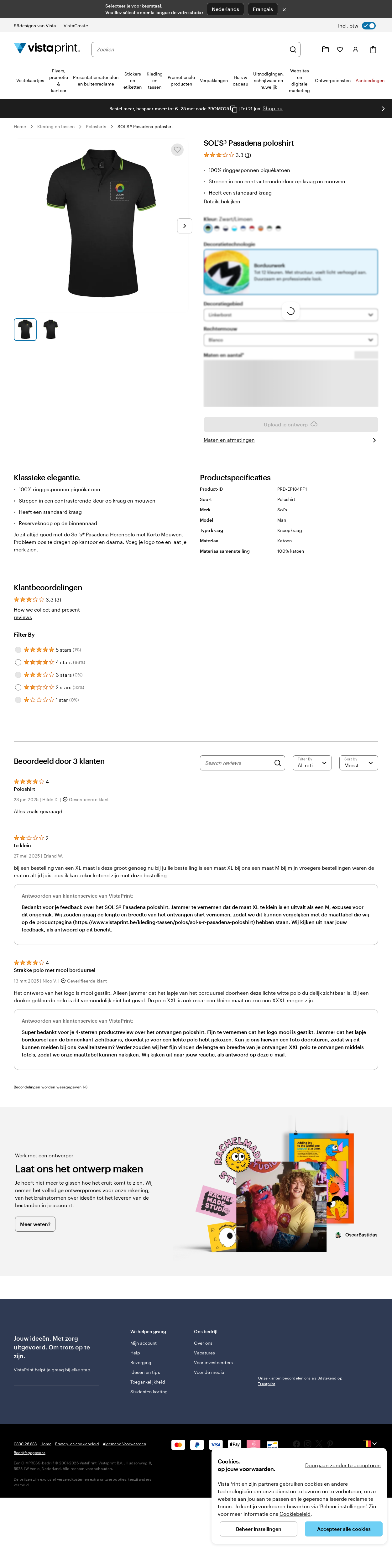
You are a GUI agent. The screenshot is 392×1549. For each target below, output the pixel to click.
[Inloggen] (356, 49)
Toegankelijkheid (147, 1399)
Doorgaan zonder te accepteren (343, 1465)
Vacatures (204, 1370)
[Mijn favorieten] (340, 49)
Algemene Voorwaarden (124, 1461)
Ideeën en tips (145, 1389)
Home (20, 126)
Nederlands (225, 9)
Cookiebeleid (295, 1514)
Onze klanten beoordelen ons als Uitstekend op (300, 1398)
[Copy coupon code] (234, 109)
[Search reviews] (238, 780)
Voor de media (209, 1389)
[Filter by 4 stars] (18, 680)
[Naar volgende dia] (383, 108)
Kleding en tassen (56, 126)
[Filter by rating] (312, 780)
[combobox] (191, 49)
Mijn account (143, 1360)
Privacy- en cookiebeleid (77, 1461)
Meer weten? (35, 1241)
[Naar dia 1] (25, 329)
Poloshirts (96, 126)
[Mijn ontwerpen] (325, 49)
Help (135, 1370)
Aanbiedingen (370, 80)
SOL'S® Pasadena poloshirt (145, 126)
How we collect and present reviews (47, 631)
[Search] (277, 780)
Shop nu (273, 108)
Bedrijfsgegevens (29, 1470)
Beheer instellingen (258, 1529)
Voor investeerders (213, 1380)
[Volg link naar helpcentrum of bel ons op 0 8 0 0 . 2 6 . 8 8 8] (310, 49)
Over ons (203, 1360)
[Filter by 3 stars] (18, 692)
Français (263, 9)
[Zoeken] (293, 49)
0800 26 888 (25, 1461)
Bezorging (141, 1380)
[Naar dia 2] (50, 329)
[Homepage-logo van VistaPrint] (47, 49)
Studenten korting (149, 1409)
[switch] (357, 25)
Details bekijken (222, 201)
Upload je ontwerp (291, 442)
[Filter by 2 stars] (18, 705)
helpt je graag (49, 1387)
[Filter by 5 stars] (18, 667)
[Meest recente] (358, 780)
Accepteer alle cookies (344, 1529)
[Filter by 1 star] (18, 717)
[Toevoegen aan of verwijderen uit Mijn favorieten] (177, 149)
